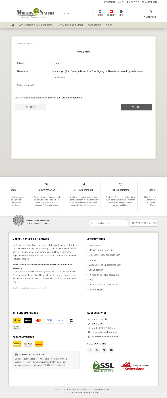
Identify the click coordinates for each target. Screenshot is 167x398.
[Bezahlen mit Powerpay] (28, 328)
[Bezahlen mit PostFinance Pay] (17, 320)
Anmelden (149, 2)
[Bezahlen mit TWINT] (28, 320)
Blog (16, 205)
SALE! (120, 2)
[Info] (121, 13)
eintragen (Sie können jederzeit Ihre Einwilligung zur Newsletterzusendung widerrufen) (99, 71)
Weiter (136, 107)
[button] (150, 10)
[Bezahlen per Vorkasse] (71, 320)
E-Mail (20, 63)
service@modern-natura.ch (105, 336)
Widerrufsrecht (96, 289)
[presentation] (75, 88)
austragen (60, 77)
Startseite (109, 2)
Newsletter (22, 71)
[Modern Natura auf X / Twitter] (104, 350)
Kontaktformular (100, 319)
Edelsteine (94, 25)
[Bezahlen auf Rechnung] (17, 328)
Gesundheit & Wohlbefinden (36, 25)
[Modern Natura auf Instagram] (97, 350)
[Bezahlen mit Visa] (49, 320)
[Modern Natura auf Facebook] (90, 350)
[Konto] (100, 13)
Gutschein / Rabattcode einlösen (104, 255)
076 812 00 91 (98, 323)
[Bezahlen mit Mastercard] (38, 320)
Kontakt (93, 260)
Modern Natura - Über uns (101, 250)
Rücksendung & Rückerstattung (104, 275)
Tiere (109, 25)
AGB (91, 279)
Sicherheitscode (25, 85)
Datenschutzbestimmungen (33, 97)
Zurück (30, 107)
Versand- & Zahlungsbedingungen (105, 265)
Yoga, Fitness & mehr (70, 25)
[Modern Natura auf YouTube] (111, 350)
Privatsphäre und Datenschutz (103, 284)
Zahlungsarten (96, 270)
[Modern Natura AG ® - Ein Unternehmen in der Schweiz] (111, 13)
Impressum (94, 245)
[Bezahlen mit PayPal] (60, 320)
